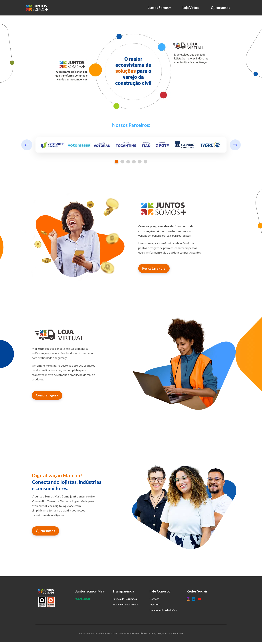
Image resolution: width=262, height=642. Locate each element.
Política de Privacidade (125, 604)
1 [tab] (116, 161)
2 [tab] (122, 161)
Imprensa (155, 604)
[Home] (38, 8)
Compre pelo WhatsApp (163, 609)
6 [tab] (145, 161)
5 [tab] (140, 161)
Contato (154, 598)
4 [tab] (134, 161)
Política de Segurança (124, 598)
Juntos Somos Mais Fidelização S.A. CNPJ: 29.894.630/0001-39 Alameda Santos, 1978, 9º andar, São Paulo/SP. (131, 633)
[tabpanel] (131, 145)
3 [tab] (128, 161)
